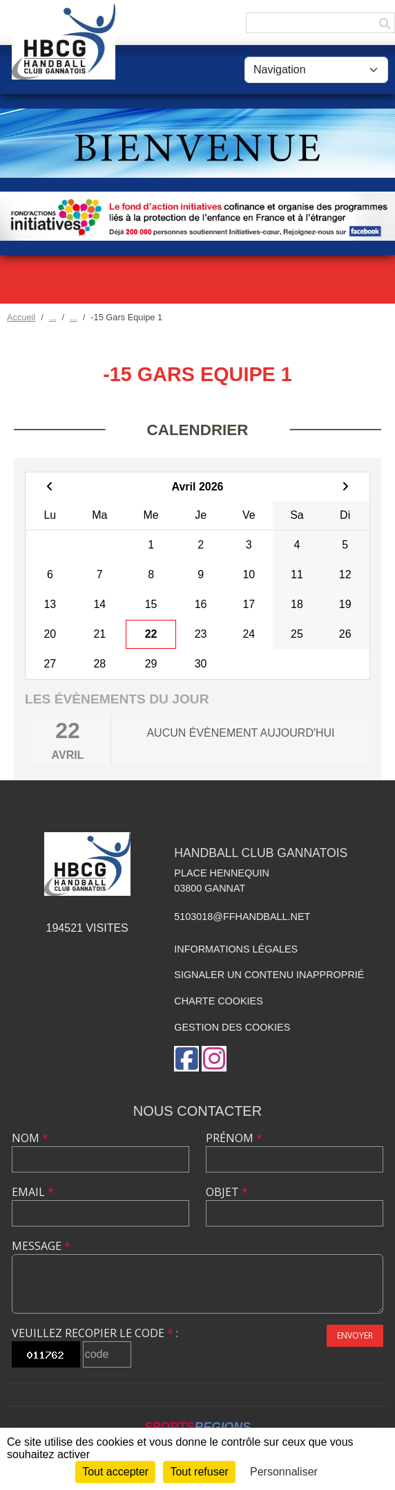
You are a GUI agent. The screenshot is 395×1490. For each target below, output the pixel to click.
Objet (227, 1191)
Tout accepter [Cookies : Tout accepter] (115, 1472)
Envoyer (355, 1335)
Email (33, 1191)
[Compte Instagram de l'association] (214, 1058)
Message (41, 1245)
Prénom (234, 1138)
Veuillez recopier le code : (95, 1333)
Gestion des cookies (232, 1027)
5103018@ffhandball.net (242, 916)
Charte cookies (218, 1000)
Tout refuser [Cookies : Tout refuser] (199, 1472)
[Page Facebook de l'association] (186, 1058)
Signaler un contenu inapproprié (269, 974)
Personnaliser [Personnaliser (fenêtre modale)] (284, 1472)
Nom (30, 1138)
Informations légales (236, 949)
